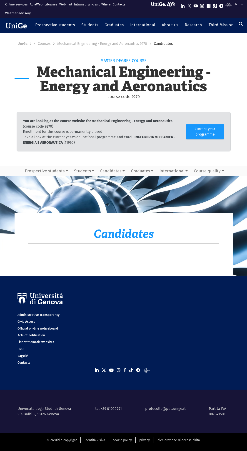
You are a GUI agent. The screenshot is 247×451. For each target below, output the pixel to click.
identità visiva (95, 440)
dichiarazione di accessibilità (178, 440)
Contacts (119, 4)
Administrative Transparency (38, 314)
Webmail (65, 4)
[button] (55, 25)
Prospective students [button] (45, 171)
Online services (16, 4)
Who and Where (99, 4)
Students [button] (82, 171)
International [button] (172, 171)
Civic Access (26, 321)
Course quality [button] (207, 171)
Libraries (51, 4)
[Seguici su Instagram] (202, 5)
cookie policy (122, 440)
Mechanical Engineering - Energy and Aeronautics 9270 (102, 43)
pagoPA (22, 355)
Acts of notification (31, 335)
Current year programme (205, 131)
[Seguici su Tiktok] (214, 5)
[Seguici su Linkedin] (182, 5)
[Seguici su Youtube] (195, 5)
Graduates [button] (140, 171)
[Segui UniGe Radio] (228, 5)
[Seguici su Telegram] (221, 5)
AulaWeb (36, 4)
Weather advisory (18, 13)
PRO (20, 349)
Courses (44, 43)
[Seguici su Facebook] (208, 5)
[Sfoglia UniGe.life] (164, 9)
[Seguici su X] (189, 5)
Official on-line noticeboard (37, 328)
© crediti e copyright (62, 440)
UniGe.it (24, 43)
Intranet (80, 4)
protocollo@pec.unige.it (165, 408)
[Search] (241, 24)
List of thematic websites (35, 342)
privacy (144, 440)
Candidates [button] (110, 171)
